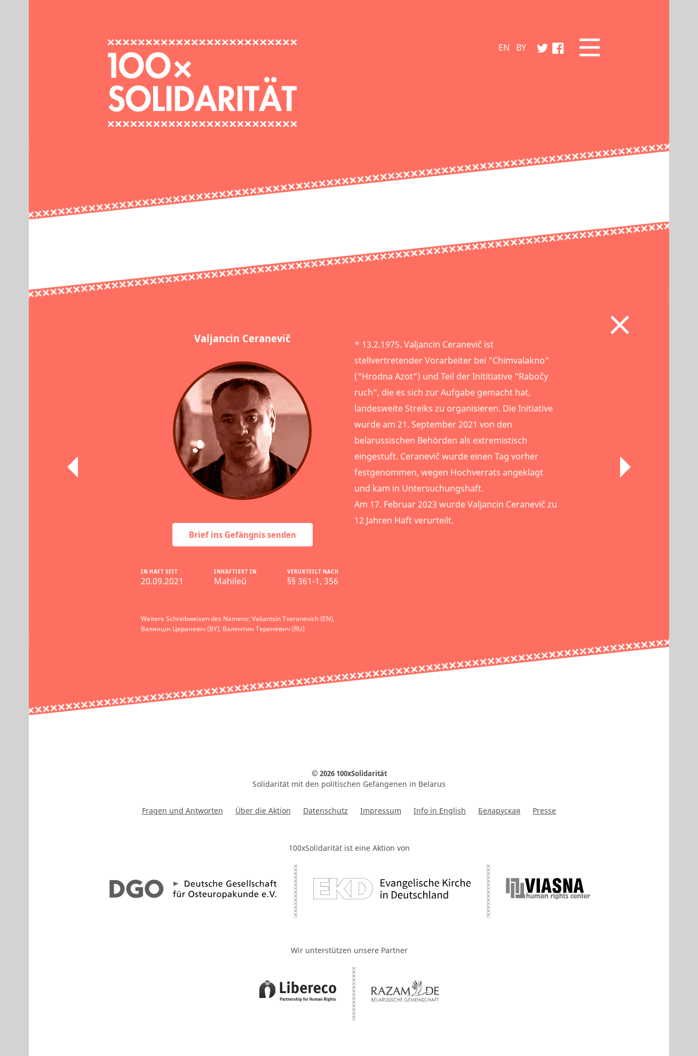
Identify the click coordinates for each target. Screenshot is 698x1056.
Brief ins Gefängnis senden (242, 535)
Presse (544, 810)
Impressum (380, 810)
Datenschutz (325, 810)
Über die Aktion (263, 810)
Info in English (440, 810)
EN (504, 47)
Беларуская (499, 810)
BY (521, 47)
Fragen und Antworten (182, 810)
